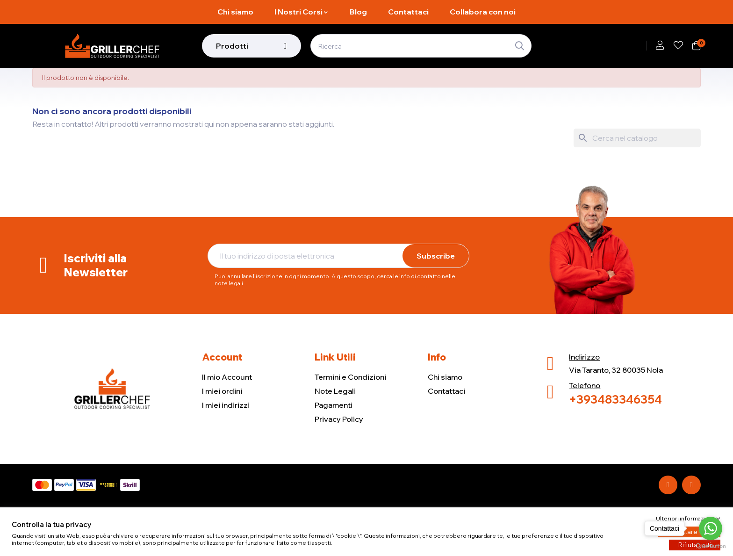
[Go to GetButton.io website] (711, 546)
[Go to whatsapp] (710, 528)
